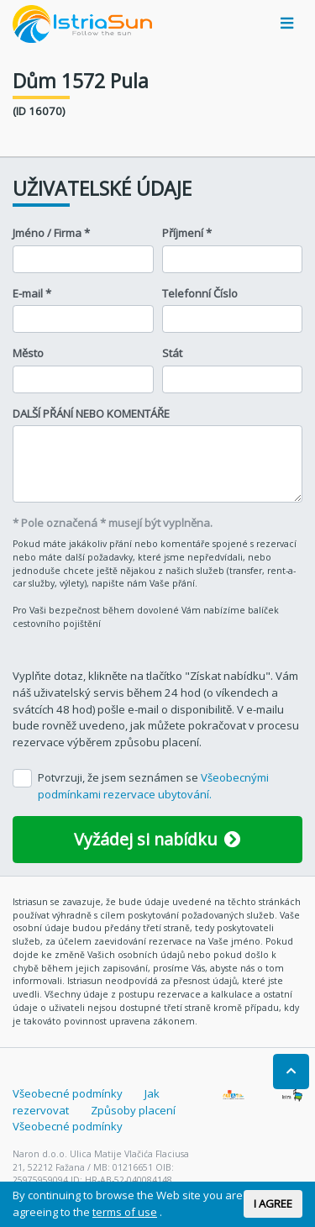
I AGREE (273, 1203)
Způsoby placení (133, 1110)
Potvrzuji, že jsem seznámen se (153, 786)
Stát (172, 353)
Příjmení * (187, 232)
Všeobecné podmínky (68, 1093)
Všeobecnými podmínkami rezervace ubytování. (153, 786)
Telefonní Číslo (200, 293)
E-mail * (32, 293)
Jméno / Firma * (51, 232)
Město (28, 353)
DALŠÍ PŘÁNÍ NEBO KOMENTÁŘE (91, 413)
